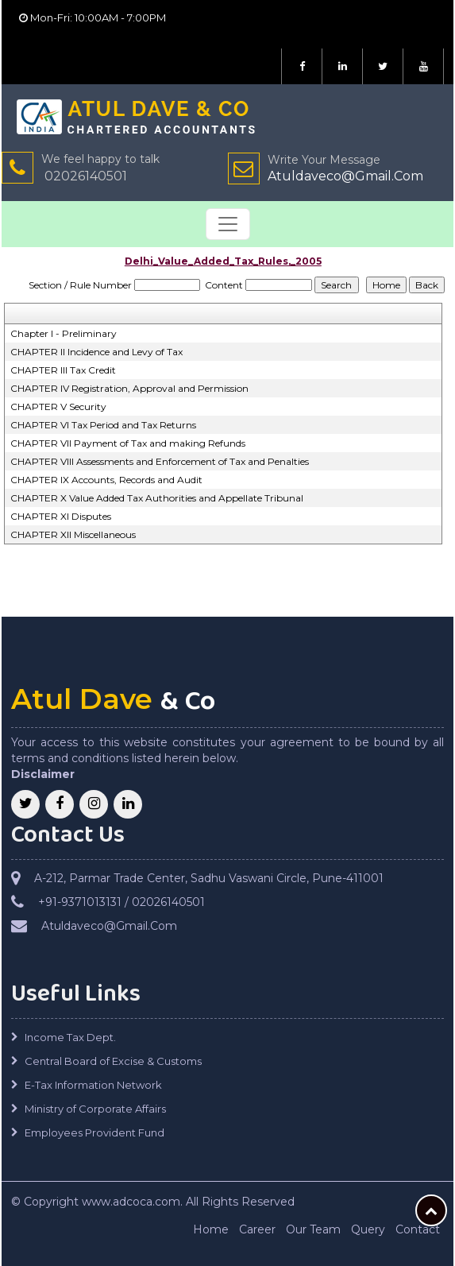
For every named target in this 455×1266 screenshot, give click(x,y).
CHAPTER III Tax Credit (63, 370)
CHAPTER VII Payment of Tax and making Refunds (127, 443)
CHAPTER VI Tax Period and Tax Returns (103, 425)
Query (368, 1229)
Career (257, 1229)
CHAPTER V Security (58, 406)
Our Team (313, 1229)
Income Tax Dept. (70, 1037)
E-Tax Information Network (93, 1084)
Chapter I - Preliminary (63, 333)
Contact (417, 1229)
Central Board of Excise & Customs (113, 1061)
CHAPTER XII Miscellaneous (73, 534)
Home (211, 1229)
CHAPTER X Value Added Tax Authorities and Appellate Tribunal (156, 498)
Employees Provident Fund (94, 1132)
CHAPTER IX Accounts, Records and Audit (106, 480)
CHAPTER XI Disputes (60, 516)
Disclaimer (43, 774)
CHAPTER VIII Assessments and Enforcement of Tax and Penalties (159, 461)
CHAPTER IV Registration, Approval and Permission (129, 388)
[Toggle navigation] (228, 224)
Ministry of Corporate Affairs (95, 1108)
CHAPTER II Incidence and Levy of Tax (96, 352)
